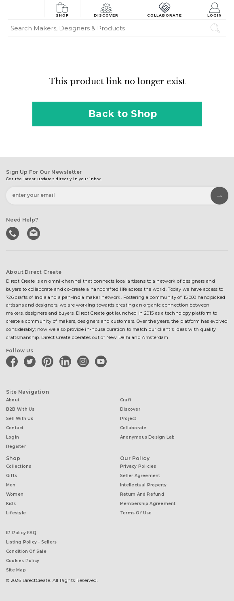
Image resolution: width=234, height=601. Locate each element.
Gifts (11, 475)
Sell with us (20, 418)
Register (16, 446)
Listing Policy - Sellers (31, 542)
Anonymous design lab (147, 437)
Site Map (16, 570)
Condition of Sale (26, 551)
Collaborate (164, 9)
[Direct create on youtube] (102, 361)
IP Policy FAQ (21, 532)
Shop (62, 9)
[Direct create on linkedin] (66, 361)
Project (128, 418)
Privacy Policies (138, 466)
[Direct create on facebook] (13, 361)
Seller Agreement (140, 475)
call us (13, 232)
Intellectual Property (143, 485)
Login (214, 9)
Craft (125, 400)
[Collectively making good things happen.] (26, 10)
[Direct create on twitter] (31, 361)
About (12, 400)
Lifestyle (16, 513)
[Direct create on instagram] (84, 361)
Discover (106, 9)
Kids (11, 503)
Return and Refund (142, 494)
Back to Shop (117, 113)
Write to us (34, 232)
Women (14, 494)
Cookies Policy (22, 560)
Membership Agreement (147, 503)
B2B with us (20, 409)
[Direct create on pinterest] (49, 361)
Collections (18, 466)
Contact (15, 428)
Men (11, 485)
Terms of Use (136, 513)
